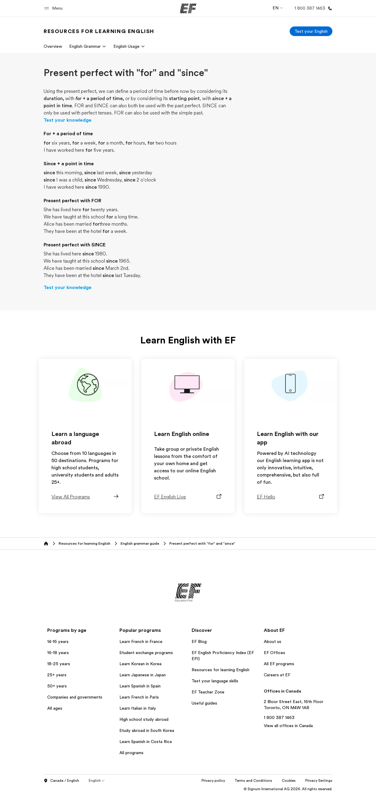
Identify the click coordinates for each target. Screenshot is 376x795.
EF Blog (199, 641)
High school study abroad (143, 719)
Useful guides (204, 703)
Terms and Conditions (253, 780)
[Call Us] (312, 8)
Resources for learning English (220, 669)
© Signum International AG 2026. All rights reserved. (288, 789)
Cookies (289, 780)
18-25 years (58, 663)
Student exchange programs (146, 652)
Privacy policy (213, 780)
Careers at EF (277, 674)
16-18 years (58, 652)
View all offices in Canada (288, 725)
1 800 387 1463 (279, 717)
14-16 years (58, 641)
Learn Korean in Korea (140, 663)
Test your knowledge (67, 120)
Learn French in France (140, 641)
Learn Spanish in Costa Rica (145, 741)
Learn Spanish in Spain (140, 686)
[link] (99, 31)
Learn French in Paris (139, 697)
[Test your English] (311, 31)
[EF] (188, 8)
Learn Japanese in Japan (142, 674)
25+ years (56, 674)
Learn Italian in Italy (137, 708)
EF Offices (274, 652)
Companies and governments (74, 697)
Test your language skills (215, 680)
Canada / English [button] (61, 780)
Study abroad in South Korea (146, 730)
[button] (54, 8)
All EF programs (279, 663)
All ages (54, 708)
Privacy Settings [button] (318, 780)
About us (272, 641)
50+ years (57, 686)
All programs (131, 752)
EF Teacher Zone (208, 692)
